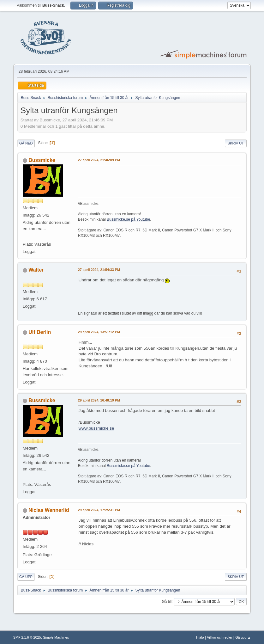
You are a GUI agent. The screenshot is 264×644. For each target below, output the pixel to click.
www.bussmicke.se (96, 428)
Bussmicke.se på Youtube (128, 219)
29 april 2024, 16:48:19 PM (99, 400)
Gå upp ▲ (243, 637)
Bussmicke (41, 160)
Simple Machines (56, 637)
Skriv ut (236, 143)
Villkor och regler (219, 637)
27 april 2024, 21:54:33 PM (99, 270)
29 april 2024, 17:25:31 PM (99, 510)
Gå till (166, 601)
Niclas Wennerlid (48, 510)
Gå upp (26, 577)
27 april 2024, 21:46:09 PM (99, 160)
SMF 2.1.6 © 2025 (27, 637)
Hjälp (200, 637)
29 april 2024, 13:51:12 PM (99, 332)
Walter (36, 270)
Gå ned (26, 143)
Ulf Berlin (39, 332)
